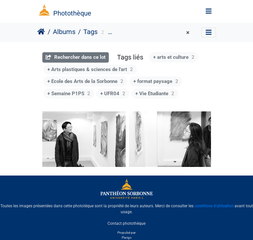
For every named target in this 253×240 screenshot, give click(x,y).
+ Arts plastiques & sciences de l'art (90, 69)
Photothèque (72, 13)
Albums (64, 32)
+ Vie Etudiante (154, 94)
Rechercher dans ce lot (75, 57)
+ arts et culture (173, 57)
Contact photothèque (126, 223)
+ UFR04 (112, 94)
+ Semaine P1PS (68, 94)
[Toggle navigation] (208, 11)
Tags (90, 32)
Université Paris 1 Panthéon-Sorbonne (150, 32)
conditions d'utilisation (213, 206)
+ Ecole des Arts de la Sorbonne (85, 81)
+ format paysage (155, 81)
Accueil (41, 32)
